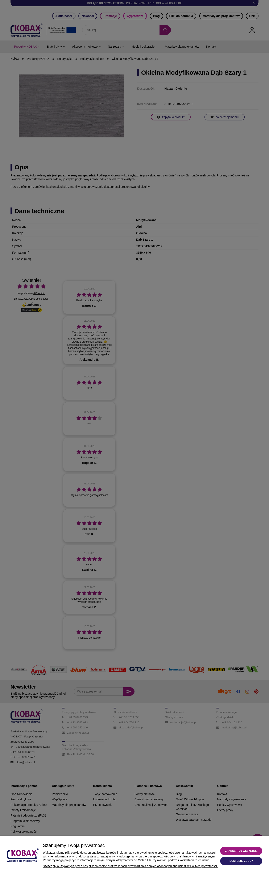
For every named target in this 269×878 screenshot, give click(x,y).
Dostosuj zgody (241, 861)
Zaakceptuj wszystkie (241, 850)
